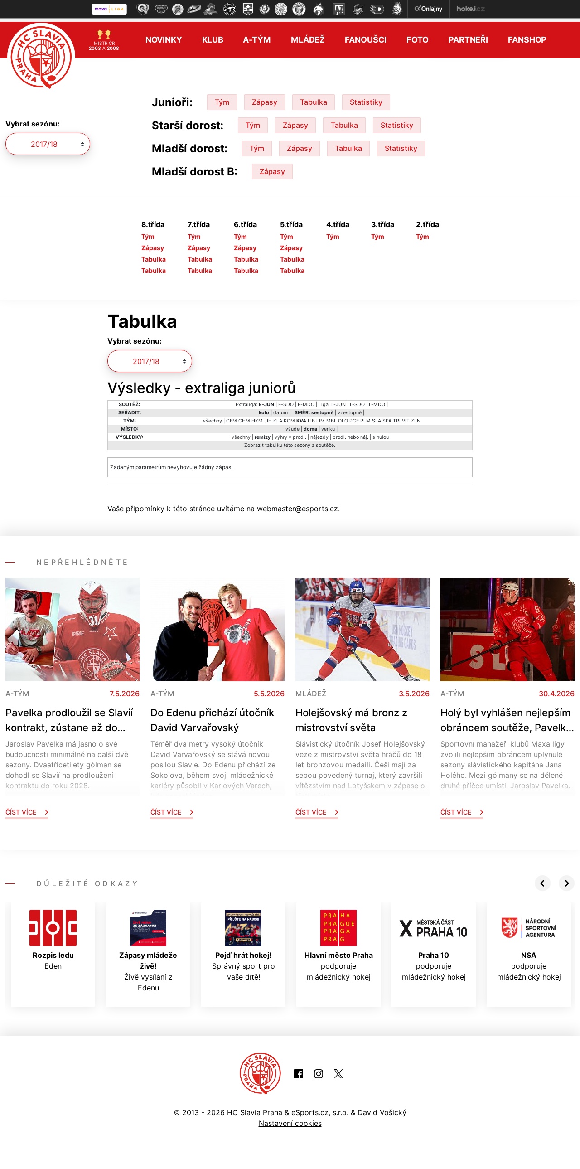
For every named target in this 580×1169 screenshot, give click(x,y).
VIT (406, 417)
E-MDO (306, 401)
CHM (244, 417)
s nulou (380, 434)
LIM (320, 417)
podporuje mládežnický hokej (338, 942)
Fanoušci (366, 36)
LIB (311, 417)
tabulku (273, 442)
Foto (417, 36)
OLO (343, 417)
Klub (212, 36)
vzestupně (350, 409)
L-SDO (357, 401)
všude (292, 425)
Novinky (163, 36)
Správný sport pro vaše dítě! (243, 942)
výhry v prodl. (290, 434)
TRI (397, 417)
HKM (257, 417)
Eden (53, 936)
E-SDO (286, 401)
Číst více (26, 808)
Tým (222, 98)
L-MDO (377, 401)
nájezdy (319, 434)
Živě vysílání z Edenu (148, 947)
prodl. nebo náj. (350, 434)
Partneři (468, 36)
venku (328, 425)
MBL (331, 417)
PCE (354, 417)
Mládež (308, 36)
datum (280, 409)
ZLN (415, 417)
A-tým (257, 36)
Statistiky (366, 98)
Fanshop (527, 36)
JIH (268, 417)
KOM (289, 417)
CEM (231, 417)
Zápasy (264, 98)
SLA (376, 417)
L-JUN (338, 401)
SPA (387, 417)
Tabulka (313, 98)
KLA (277, 417)
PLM (365, 417)
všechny (212, 417)
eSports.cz (310, 1109)
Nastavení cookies (290, 1120)
